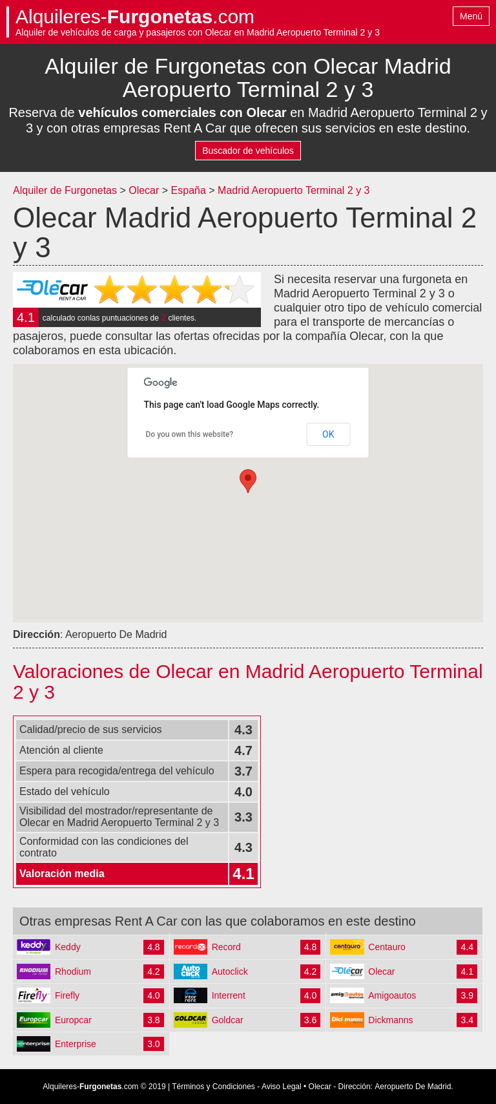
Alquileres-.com (135, 16)
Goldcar (227, 1020)
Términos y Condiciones (213, 1086)
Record (226, 947)
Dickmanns (390, 1020)
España (190, 190)
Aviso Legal (282, 1086)
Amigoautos (392, 995)
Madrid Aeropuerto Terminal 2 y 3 (293, 190)
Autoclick (230, 971)
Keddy (68, 947)
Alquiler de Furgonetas (65, 190)
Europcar (73, 1020)
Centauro (387, 947)
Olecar (144, 190)
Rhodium (73, 971)
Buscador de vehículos (248, 150)
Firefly (67, 995)
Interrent (228, 995)
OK (328, 434)
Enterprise (75, 1044)
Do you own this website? (190, 434)
